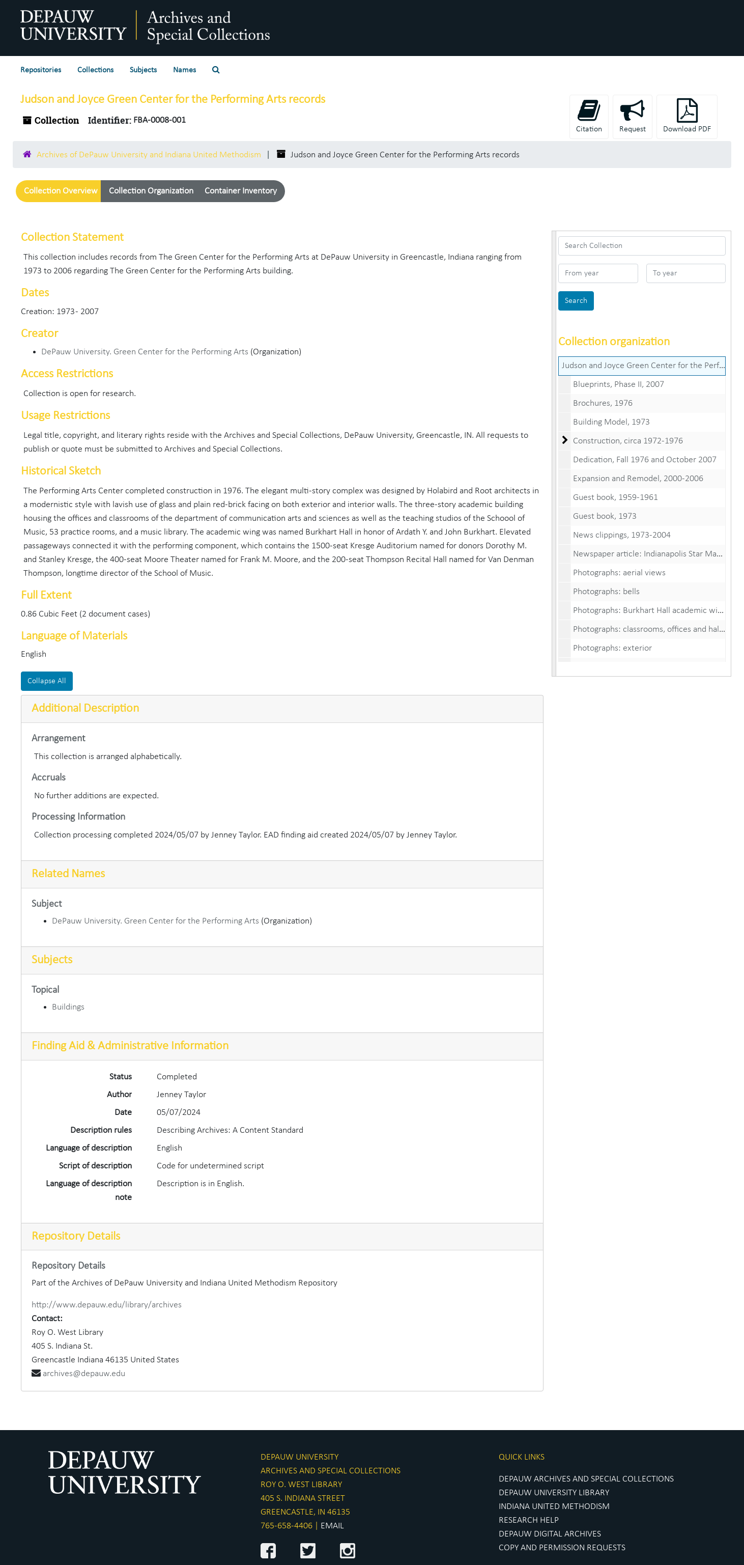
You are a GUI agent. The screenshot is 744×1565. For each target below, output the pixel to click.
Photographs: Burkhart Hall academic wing (649, 611)
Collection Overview (61, 191)
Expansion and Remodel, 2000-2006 (638, 479)
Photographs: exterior (612, 648)
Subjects (143, 70)
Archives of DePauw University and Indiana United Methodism (149, 155)
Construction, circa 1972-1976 (628, 441)
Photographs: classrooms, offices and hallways (656, 629)
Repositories (40, 70)
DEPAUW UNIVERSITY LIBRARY (554, 1493)
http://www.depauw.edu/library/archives (107, 1305)
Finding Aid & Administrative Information (130, 1046)
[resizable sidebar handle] (554, 453)
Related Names (68, 874)
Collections (95, 70)
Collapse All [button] (46, 681)
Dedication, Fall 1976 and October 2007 (645, 460)
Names (184, 70)
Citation (589, 115)
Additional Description (85, 709)
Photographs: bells (606, 592)
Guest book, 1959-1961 (615, 497)
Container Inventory (241, 191)
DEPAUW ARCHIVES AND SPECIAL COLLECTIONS (586, 1479)
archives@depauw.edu (84, 1374)
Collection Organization (151, 191)
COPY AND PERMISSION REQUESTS (562, 1548)
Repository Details (76, 1237)
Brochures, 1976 (603, 403)
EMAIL (332, 1526)
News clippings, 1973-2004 (622, 535)
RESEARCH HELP (529, 1520)
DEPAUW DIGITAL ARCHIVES (550, 1534)
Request (632, 115)
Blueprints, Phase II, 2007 (618, 384)
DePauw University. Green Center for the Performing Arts (144, 352)
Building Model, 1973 (611, 422)
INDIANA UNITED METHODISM (554, 1507)
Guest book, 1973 (605, 516)
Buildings (68, 1007)
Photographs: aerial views (619, 573)
